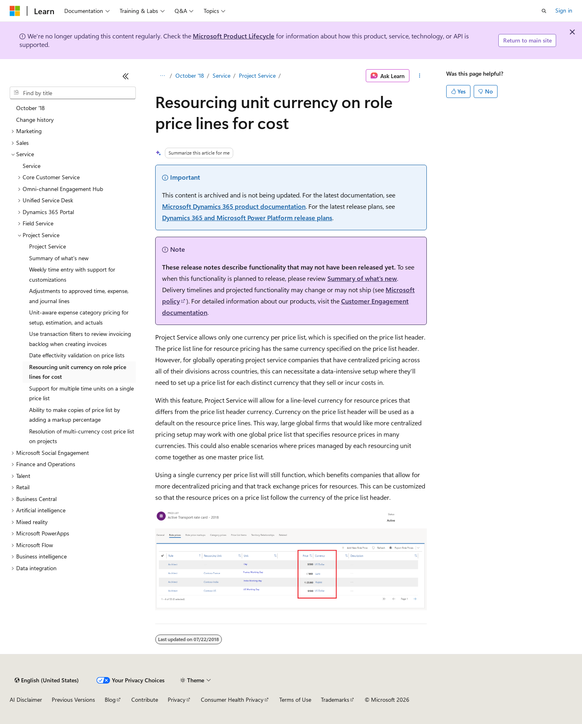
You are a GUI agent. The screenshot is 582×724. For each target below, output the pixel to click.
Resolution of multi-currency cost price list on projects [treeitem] (81, 436)
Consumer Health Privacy (232, 699)
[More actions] (420, 75)
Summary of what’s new (362, 278)
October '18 (189, 75)
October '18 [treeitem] (30, 108)
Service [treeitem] (31, 166)
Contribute (144, 699)
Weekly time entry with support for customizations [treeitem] (72, 274)
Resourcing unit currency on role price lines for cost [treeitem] (77, 372)
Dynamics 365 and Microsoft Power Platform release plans (247, 217)
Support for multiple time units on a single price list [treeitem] (81, 393)
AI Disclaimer (26, 699)
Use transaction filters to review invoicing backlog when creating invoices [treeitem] (80, 339)
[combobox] (73, 93)
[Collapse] (126, 76)
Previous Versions (73, 699)
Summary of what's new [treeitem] (59, 258)
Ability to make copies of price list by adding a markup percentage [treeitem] (74, 415)
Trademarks (335, 699)
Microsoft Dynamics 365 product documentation (234, 206)
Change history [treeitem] (35, 119)
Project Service (257, 75)
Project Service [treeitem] (47, 246)
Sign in (563, 10)
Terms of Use (295, 699)
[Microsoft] (15, 11)
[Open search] (544, 11)
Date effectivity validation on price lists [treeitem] (76, 355)
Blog (110, 699)
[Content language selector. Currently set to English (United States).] (47, 680)
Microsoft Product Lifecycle (233, 36)
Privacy (177, 699)
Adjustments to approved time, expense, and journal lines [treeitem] (79, 296)
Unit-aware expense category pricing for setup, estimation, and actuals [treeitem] (79, 317)
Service (221, 75)
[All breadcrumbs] (162, 75)
